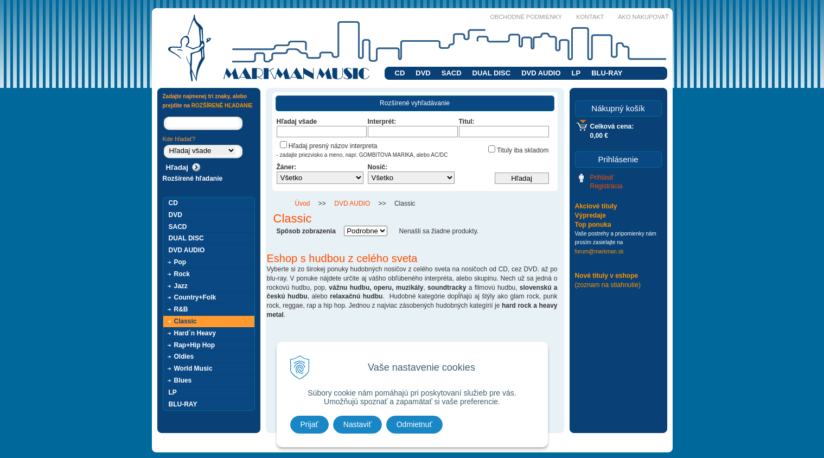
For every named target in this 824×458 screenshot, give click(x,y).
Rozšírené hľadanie (193, 178)
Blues (183, 380)
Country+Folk (195, 297)
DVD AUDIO (540, 73)
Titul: (467, 121)
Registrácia (606, 186)
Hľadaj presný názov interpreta (329, 146)
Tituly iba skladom (518, 150)
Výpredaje (590, 215)
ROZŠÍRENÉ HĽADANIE (222, 106)
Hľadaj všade (297, 121)
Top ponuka (593, 224)
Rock (182, 274)
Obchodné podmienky (526, 17)
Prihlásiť (602, 177)
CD (400, 73)
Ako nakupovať (643, 17)
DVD (423, 73)
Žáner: (287, 167)
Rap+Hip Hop (194, 345)
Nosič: (378, 167)
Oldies (184, 356)
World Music (193, 368)
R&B (181, 309)
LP (576, 73)
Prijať (309, 424)
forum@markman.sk (599, 252)
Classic (185, 321)
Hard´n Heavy (195, 333)
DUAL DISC (491, 73)
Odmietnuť (414, 424)
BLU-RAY (606, 73)
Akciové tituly (596, 206)
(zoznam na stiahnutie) (608, 285)
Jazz (181, 286)
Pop (180, 262)
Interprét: (382, 121)
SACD (452, 73)
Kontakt (590, 17)
